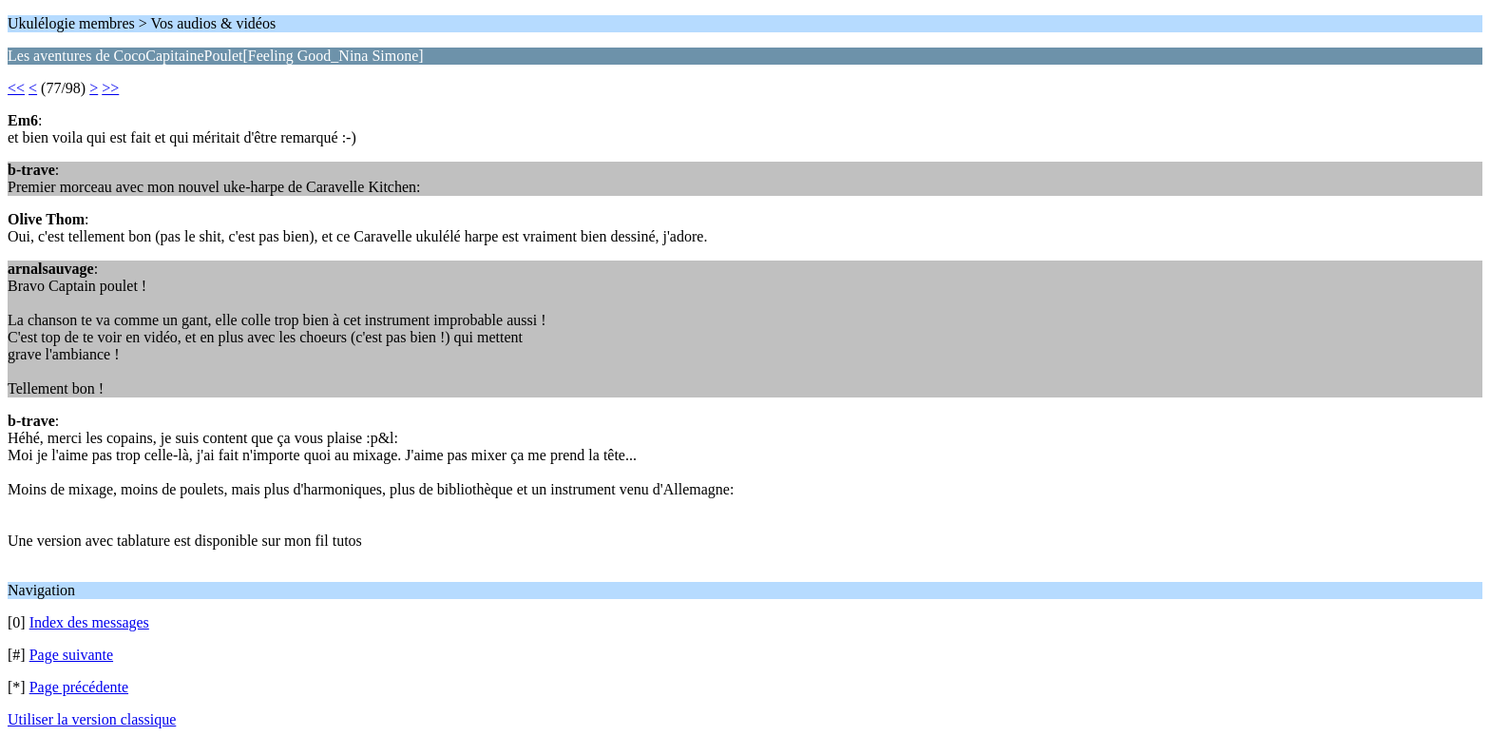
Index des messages (89, 622)
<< (16, 88)
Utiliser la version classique (92, 719)
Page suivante (71, 655)
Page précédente (78, 687)
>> (110, 88)
